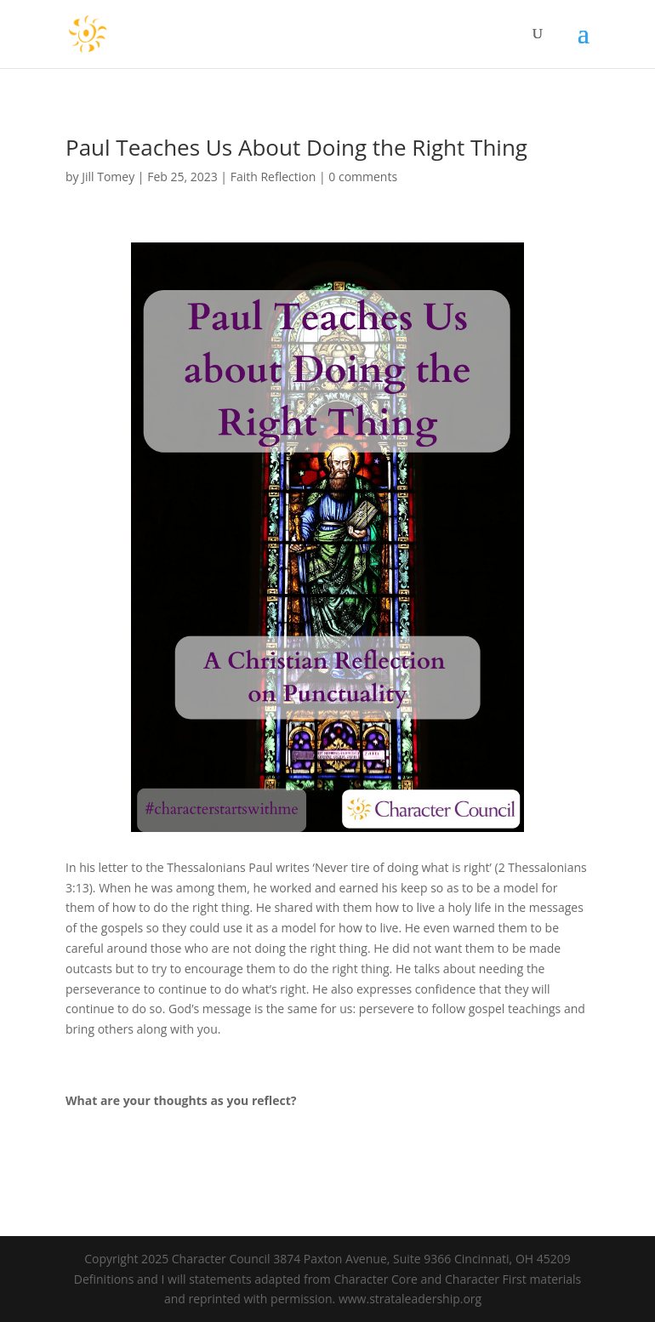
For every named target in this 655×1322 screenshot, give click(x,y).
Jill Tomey (108, 176)
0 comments (362, 176)
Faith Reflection (273, 176)
